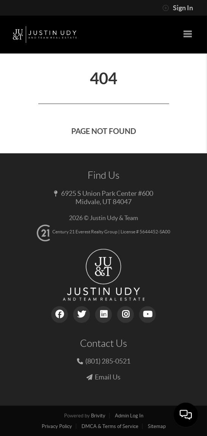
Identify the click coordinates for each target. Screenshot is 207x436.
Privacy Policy (57, 426)
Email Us (108, 377)
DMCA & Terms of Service (110, 426)
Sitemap (157, 426)
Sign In (177, 8)
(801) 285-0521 (107, 361)
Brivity (98, 416)
